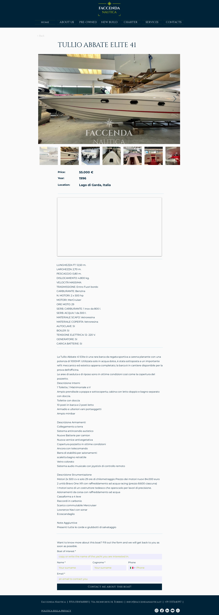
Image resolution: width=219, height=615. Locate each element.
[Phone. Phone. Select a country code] (133, 568)
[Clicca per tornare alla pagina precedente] (47, 36)
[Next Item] (175, 99)
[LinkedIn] (167, 610)
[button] (88, 22)
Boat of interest (66, 551)
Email (61, 573)
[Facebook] (162, 610)
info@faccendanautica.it (144, 602)
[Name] (73, 568)
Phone (132, 562)
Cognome (99, 562)
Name (61, 562)
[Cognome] (109, 568)
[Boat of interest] (108, 556)
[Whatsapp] (178, 610)
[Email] (108, 579)
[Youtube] (172, 610)
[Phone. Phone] (148, 568)
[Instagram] (156, 610)
